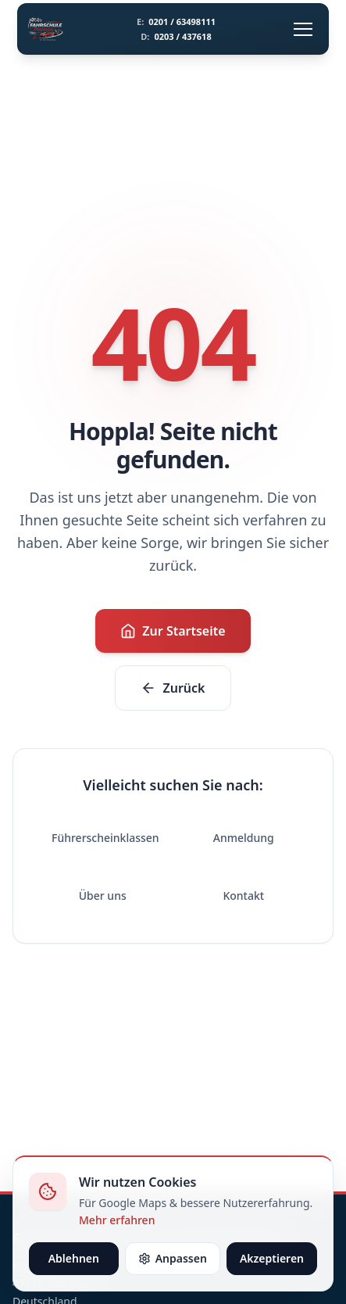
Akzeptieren (272, 1258)
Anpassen (172, 1258)
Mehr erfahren (117, 1220)
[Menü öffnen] (303, 29)
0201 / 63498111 (176, 21)
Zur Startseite (172, 630)
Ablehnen (73, 1258)
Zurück (173, 688)
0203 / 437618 (176, 36)
